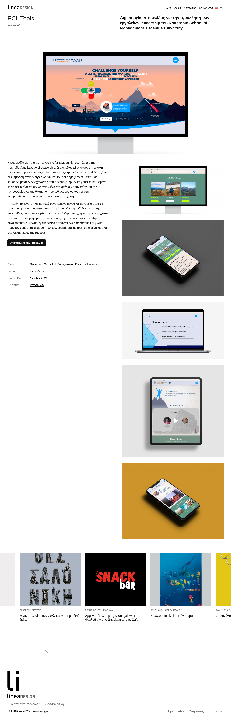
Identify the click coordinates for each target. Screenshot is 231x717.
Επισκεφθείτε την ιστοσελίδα (26, 242)
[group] (50, 597)
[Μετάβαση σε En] (219, 8)
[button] (60, 650)
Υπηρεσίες (196, 711)
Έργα (171, 711)
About (182, 711)
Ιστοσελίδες (15, 25)
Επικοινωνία (215, 711)
